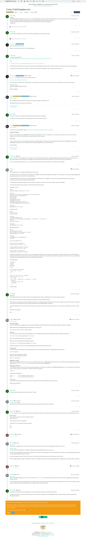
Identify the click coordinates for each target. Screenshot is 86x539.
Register (8, 512)
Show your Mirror (9, 12)
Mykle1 (11, 96)
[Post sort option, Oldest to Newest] (71, 12)
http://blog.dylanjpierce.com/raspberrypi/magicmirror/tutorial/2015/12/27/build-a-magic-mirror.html (30, 58)
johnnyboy (12, 434)
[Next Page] (46, 517)
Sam (41, 533)
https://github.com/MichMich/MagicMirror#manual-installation (40, 129)
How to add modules (13, 107)
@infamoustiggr (27, 75)
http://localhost (19, 363)
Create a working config (13, 105)
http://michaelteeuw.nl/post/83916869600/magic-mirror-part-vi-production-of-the (27, 63)
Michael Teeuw (48, 532)
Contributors (51, 534)
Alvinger (11, 168)
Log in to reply (76, 12)
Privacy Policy (45, 536)
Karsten (52, 533)
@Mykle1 (18, 156)
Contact (40, 536)
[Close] (78, 502)
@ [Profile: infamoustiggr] (13, 77)
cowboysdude (12, 43)
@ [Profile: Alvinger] (12, 413)
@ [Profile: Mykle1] (12, 157)
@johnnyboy (16, 442)
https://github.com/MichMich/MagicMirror (18, 79)
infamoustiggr (12, 15)
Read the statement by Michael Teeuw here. (43, 5)
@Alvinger (18, 411)
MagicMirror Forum (11, 1)
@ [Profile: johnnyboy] (12, 444)
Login (13, 512)
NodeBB (42, 534)
